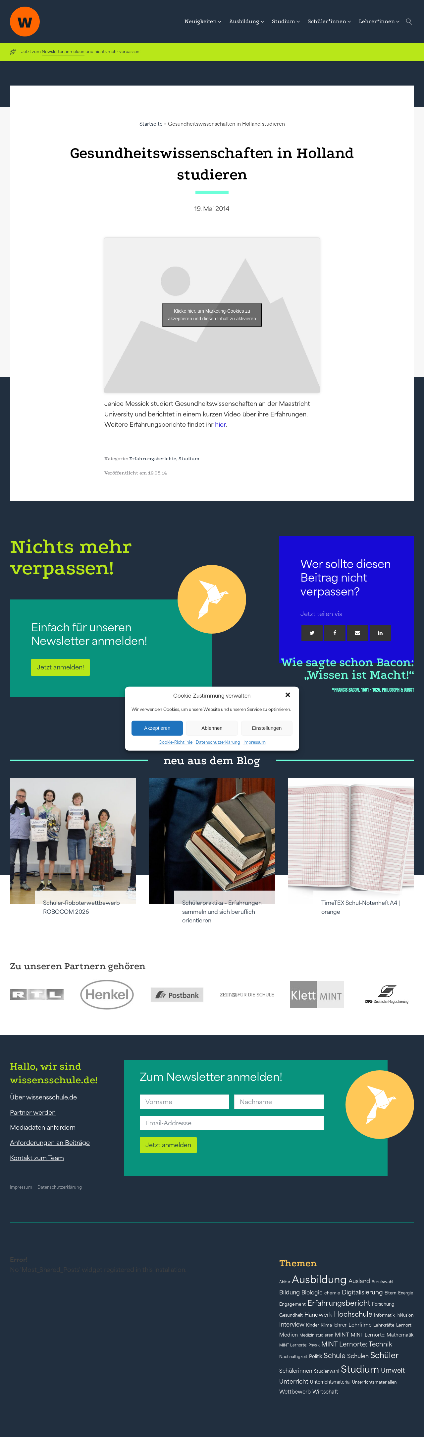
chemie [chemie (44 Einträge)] (332, 1292)
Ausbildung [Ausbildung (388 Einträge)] (319, 1279)
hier (220, 424)
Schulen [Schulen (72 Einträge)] (358, 1356)
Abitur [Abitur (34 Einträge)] (284, 1282)
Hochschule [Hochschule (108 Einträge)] (353, 1314)
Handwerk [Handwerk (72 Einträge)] (318, 1314)
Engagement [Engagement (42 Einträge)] (292, 1304)
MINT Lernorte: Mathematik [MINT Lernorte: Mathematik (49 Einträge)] (382, 1335)
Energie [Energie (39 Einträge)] (405, 1293)
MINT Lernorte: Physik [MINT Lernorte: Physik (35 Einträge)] (299, 1345)
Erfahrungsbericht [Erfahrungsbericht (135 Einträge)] (338, 1303)
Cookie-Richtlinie (175, 741)
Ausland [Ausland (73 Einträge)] (359, 1281)
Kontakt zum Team (37, 1157)
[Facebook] (334, 633)
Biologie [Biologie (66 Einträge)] (312, 1292)
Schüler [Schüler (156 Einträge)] (384, 1355)
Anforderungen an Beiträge (50, 1142)
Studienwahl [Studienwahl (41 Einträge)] (326, 1371)
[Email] (357, 633)
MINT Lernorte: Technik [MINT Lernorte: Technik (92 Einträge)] (356, 1344)
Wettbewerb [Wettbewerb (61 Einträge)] (295, 1392)
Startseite (151, 124)
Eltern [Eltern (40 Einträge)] (391, 1292)
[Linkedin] (380, 633)
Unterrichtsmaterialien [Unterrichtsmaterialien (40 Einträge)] (374, 1382)
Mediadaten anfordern (43, 1127)
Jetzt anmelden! (60, 667)
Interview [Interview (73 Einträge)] (291, 1324)
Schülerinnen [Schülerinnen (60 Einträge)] (295, 1371)
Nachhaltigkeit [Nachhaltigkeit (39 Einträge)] (293, 1356)
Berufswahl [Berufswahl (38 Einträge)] (382, 1282)
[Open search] (409, 21)
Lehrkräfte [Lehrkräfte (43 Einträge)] (384, 1325)
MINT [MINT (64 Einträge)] (342, 1335)
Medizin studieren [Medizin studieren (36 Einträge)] (316, 1335)
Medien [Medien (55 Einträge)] (288, 1335)
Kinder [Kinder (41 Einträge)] (312, 1325)
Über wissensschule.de (43, 1097)
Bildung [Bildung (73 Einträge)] (289, 1292)
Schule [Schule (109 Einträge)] (334, 1355)
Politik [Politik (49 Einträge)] (315, 1356)
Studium (189, 459)
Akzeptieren (157, 728)
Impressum (254, 741)
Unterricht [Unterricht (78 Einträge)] (293, 1381)
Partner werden (33, 1112)
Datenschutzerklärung (218, 741)
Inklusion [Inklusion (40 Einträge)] (405, 1315)
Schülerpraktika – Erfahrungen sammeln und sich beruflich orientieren (222, 912)
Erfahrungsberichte (152, 459)
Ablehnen (211, 728)
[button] (288, 696)
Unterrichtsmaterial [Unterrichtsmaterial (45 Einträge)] (330, 1382)
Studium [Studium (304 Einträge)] (360, 1369)
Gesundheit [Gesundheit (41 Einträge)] (291, 1315)
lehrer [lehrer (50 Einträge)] (340, 1325)
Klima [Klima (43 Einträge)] (326, 1325)
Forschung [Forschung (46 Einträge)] (383, 1304)
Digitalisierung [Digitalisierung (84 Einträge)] (362, 1292)
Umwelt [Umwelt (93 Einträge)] (393, 1370)
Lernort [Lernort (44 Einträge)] (403, 1325)
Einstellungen (267, 728)
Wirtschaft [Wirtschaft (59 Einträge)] (325, 1392)
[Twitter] (312, 633)
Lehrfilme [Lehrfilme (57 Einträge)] (360, 1325)
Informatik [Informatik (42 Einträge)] (384, 1315)
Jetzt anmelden (168, 1145)
